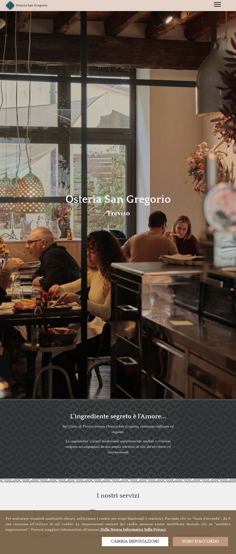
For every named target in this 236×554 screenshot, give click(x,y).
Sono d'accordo (200, 541)
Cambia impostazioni (135, 541)
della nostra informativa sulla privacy (133, 529)
